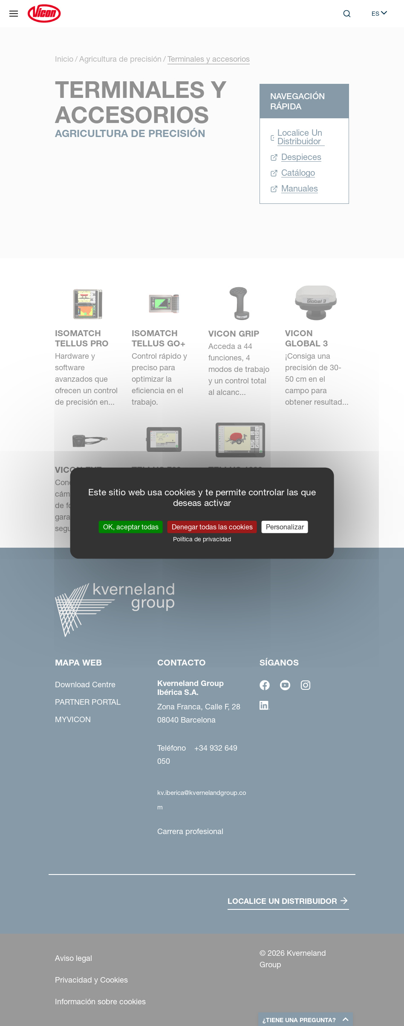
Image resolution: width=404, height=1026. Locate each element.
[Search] (347, 13)
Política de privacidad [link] (202, 539)
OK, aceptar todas (131, 526)
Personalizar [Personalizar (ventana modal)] (285, 526)
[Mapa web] (13, 13)
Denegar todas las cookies (212, 526)
